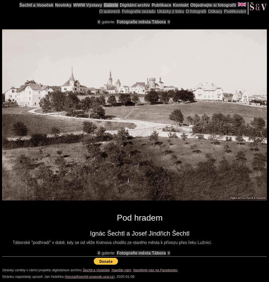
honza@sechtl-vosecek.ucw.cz (89, 277)
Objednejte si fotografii (213, 5)
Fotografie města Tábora (141, 22)
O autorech (109, 11)
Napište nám (121, 270)
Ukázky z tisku (170, 11)
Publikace (161, 5)
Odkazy (215, 11)
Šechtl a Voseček (36, 5)
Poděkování (235, 11)
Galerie (111, 5)
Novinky (63, 5)
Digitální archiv (135, 5)
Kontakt (181, 5)
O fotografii (196, 11)
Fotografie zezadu (139, 11)
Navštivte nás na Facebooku (155, 270)
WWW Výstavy (87, 5)
